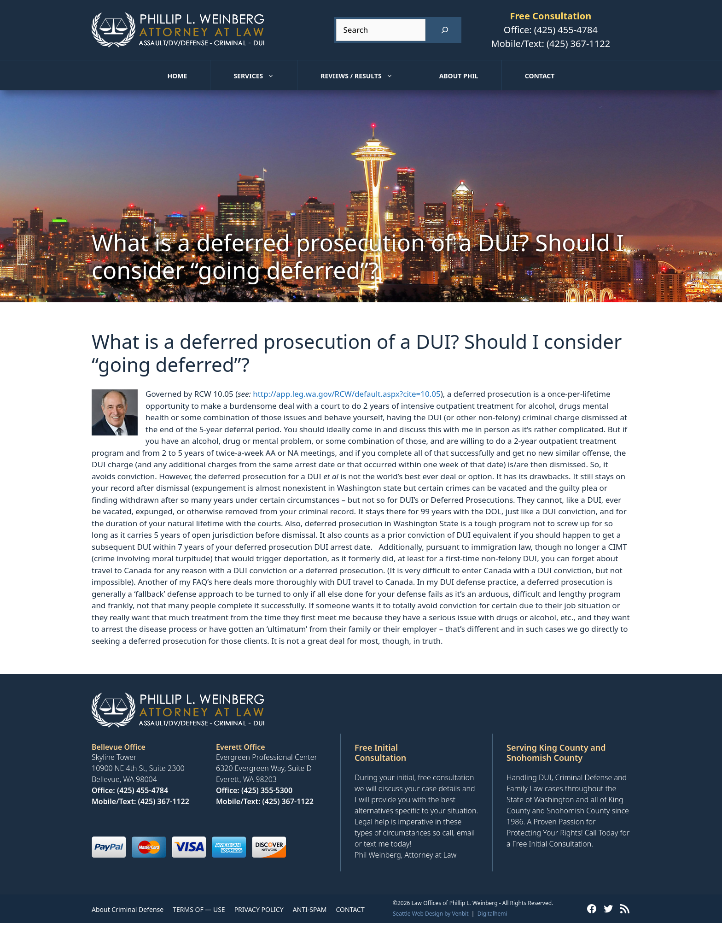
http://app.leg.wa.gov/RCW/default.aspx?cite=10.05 (346, 393)
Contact (540, 75)
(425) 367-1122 (578, 43)
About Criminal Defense (127, 909)
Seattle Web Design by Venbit (431, 913)
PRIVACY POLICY (259, 909)
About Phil (458, 75)
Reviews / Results (367, 76)
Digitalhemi (492, 913)
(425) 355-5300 (266, 790)
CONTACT (350, 909)
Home (177, 75)
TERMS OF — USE (199, 909)
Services (265, 76)
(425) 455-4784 (566, 30)
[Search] (445, 30)
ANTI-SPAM (310, 909)
